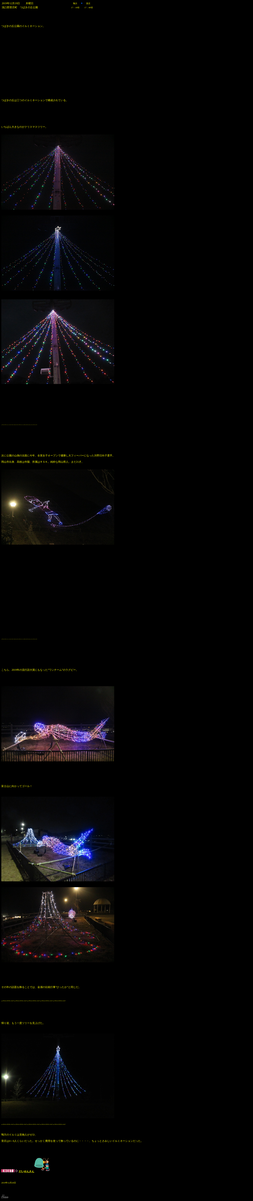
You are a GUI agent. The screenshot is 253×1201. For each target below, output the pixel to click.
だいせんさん (25, 1171)
